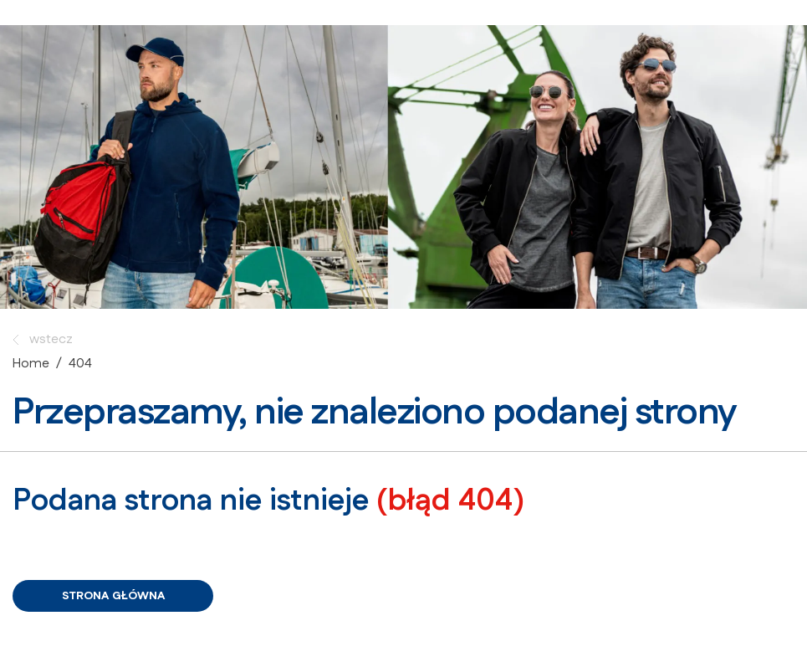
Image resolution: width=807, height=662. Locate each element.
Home (31, 363)
